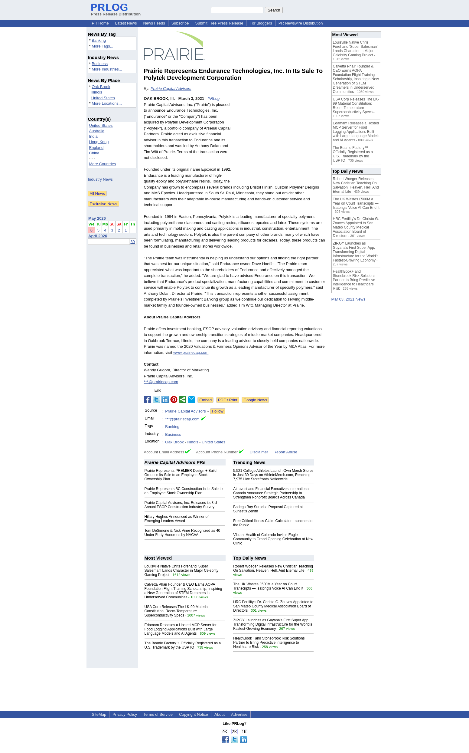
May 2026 (97, 218)
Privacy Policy (124, 714)
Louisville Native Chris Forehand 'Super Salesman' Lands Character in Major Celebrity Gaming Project (181, 570)
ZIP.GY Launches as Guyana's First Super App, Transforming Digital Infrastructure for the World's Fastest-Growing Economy (272, 624)
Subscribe (180, 23)
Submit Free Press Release (219, 23)
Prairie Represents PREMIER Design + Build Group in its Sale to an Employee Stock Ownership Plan (181, 475)
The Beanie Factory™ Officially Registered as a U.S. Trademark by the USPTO (183, 645)
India (93, 136)
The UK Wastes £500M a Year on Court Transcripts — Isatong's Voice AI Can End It (268, 586)
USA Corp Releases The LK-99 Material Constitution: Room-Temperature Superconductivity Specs (177, 611)
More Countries (102, 164)
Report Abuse (286, 452)
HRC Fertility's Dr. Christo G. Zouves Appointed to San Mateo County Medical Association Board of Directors (273, 606)
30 (132, 241)
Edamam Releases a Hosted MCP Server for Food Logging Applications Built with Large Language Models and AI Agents (181, 629)
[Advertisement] (280, 140)
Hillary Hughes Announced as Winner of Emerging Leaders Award (177, 519)
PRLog (213, 98)
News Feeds (154, 23)
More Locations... (107, 103)
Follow (217, 411)
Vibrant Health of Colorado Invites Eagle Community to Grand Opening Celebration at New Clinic (273, 539)
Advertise (239, 714)
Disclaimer (259, 452)
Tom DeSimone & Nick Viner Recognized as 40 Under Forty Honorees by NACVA (182, 532)
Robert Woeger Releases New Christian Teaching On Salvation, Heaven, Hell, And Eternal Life (273, 568)
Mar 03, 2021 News (348, 299)
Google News (255, 400)
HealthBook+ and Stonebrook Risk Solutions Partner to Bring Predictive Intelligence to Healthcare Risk (269, 642)
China (94, 153)
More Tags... (102, 46)
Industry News (100, 179)
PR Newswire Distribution (300, 23)
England (96, 147)
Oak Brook (101, 86)
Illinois (96, 92)
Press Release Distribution (116, 11)
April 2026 (97, 236)
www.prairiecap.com (190, 352)
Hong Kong (99, 142)
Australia (97, 131)
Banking (99, 40)
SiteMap (99, 714)
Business (100, 63)
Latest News (126, 23)
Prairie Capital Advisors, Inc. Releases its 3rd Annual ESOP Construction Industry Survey (181, 505)
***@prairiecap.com (161, 382)
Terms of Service (158, 714)
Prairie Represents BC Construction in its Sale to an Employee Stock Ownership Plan (184, 491)
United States (103, 98)
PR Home (100, 23)
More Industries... (107, 69)
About (219, 714)
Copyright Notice (193, 714)
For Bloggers (260, 23)
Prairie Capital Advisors (171, 88)
